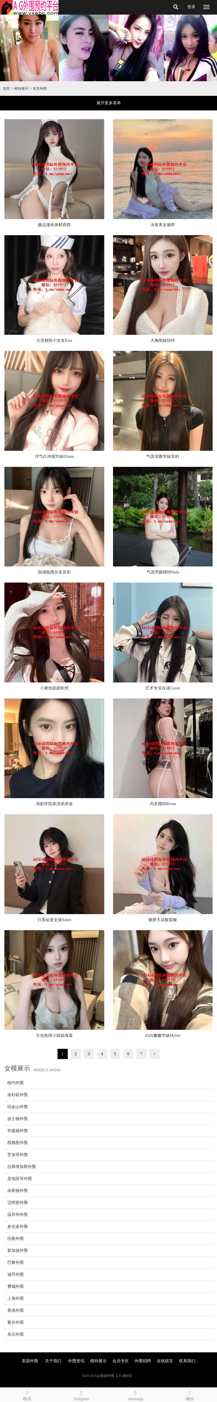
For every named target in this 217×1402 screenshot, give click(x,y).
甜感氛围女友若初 (54, 572)
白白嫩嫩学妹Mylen (162, 1035)
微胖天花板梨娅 (162, 920)
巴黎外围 (15, 1262)
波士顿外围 (17, 1119)
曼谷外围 (15, 1322)
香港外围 (15, 1310)
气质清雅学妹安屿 (162, 456)
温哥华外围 (17, 1214)
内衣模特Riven (163, 804)
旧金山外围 (17, 1107)
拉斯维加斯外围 (21, 1166)
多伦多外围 (17, 1226)
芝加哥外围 (17, 1155)
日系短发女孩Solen (54, 920)
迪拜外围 (15, 1274)
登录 (191, 7)
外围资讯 (76, 1361)
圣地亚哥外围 (19, 1178)
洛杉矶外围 (17, 1095)
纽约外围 (15, 1083)
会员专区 (120, 1361)
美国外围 (30, 1361)
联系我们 (187, 1361)
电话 (27, 1395)
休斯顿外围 (17, 1190)
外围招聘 (143, 1361)
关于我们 (53, 1361)
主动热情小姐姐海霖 (54, 1035)
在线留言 (165, 1361)
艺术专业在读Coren (162, 688)
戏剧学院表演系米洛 (54, 804)
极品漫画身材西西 (54, 225)
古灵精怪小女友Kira (54, 340)
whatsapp (136, 1395)
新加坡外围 (17, 1250)
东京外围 (40, 88)
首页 (6, 88)
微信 (190, 1395)
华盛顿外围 (17, 1131)
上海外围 (15, 1298)
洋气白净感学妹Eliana (54, 456)
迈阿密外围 (17, 1202)
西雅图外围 (17, 1143)
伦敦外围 (15, 1238)
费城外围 (15, 1286)
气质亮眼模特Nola (163, 572)
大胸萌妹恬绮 (162, 340)
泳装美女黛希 (162, 225)
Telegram (81, 1395)
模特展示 (21, 88)
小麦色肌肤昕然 (54, 688)
